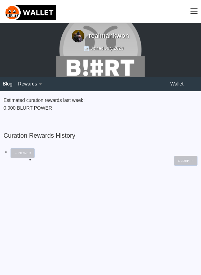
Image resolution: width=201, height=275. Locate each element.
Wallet (176, 84)
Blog (8, 84)
